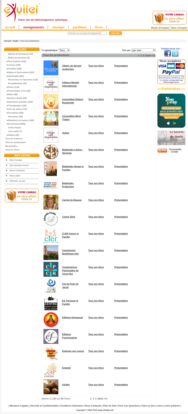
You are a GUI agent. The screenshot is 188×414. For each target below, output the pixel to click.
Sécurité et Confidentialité (44, 405)
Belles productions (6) (17, 58)
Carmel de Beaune (72, 200)
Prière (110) (12, 87)
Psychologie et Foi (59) (17, 91)
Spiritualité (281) (14, 76)
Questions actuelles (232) (19, 102)
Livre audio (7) (13, 131)
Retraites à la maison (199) (19, 120)
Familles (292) (13, 69)
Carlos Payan (13, 127)
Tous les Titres (12, 150)
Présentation (121, 66)
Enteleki (66, 368)
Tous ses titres (96, 66)
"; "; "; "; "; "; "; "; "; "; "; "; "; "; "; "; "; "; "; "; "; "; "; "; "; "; (64, 50)
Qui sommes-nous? (19, 165)
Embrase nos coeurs (73, 351)
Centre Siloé (68, 217)
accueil (10, 27)
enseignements (33, 27)
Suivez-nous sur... (171, 48)
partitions (80, 27)
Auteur (65, 133)
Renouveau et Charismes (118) (21, 80)
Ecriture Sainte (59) (16, 98)
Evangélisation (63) (16, 83)
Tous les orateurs (13, 138)
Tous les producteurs (15, 142)
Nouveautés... (12, 146)
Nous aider (15, 176)
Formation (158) (14, 113)
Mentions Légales (19, 405)
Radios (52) (12, 135)
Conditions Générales (71, 405)
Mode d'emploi (160, 27)
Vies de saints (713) (16, 109)
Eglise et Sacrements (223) (19, 72)
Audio (15, 41)
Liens (160, 405)
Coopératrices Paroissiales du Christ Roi (70, 270)
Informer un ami (17, 181)
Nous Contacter (17, 170)
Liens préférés (172, 405)
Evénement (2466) (15, 124)
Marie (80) (11, 94)
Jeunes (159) (13, 65)
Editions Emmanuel (72, 317)
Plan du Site (109, 405)
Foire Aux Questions (129, 405)
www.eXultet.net (106, 410)
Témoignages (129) (16, 105)
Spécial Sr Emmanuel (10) (19, 54)
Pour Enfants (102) (15, 61)
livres (99, 27)
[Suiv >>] (150, 55)
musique (58, 27)
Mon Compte (179, 27)
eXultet (66, 384)
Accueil (7, 41)
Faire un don (148, 405)
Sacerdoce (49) (14, 116)
